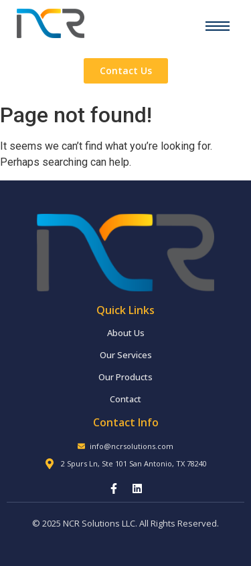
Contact (125, 399)
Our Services (126, 355)
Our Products (125, 377)
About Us (126, 333)
